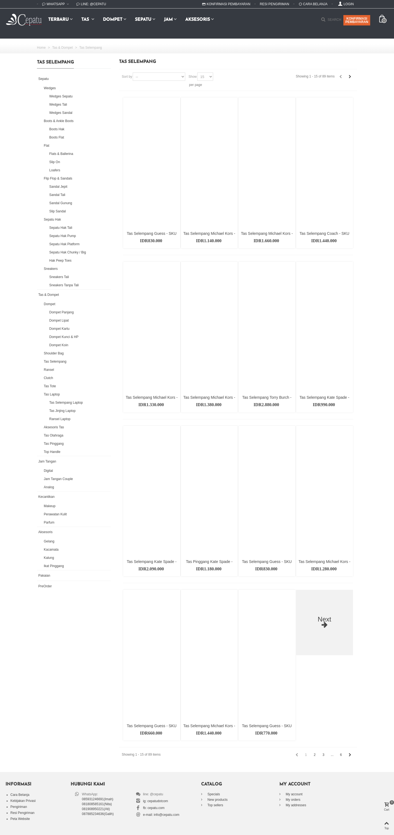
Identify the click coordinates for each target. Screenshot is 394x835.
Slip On (54, 162)
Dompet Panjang (61, 312)
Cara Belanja (313, 4)
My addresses (295, 805)
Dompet (112, 20)
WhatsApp (54, 4)
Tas (85, 20)
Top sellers (215, 805)
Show (193, 77)
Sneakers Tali (59, 277)
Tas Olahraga (53, 435)
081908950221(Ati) (96, 809)
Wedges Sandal (61, 113)
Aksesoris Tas (54, 427)
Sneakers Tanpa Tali (64, 285)
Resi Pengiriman (274, 4)
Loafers (54, 170)
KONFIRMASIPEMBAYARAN (356, 20)
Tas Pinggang (54, 444)
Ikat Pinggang (54, 566)
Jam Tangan (47, 461)
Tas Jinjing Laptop (62, 411)
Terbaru (58, 20)
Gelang (49, 541)
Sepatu (143, 20)
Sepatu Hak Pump (62, 236)
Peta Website (20, 819)
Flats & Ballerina (61, 154)
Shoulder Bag (54, 353)
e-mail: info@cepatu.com (161, 815)
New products (217, 800)
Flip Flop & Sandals (58, 178)
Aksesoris (197, 20)
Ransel (49, 370)
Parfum (49, 522)
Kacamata (51, 549)
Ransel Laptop (59, 419)
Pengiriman (18, 807)
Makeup (50, 506)
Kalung (49, 558)
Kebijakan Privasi (23, 801)
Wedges (50, 88)
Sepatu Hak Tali (60, 228)
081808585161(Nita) (97, 804)
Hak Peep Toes (60, 260)
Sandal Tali (57, 195)
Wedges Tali (58, 104)
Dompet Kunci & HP (64, 337)
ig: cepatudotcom (155, 801)
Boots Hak (56, 129)
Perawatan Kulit (55, 514)
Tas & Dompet (48, 295)
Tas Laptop (52, 394)
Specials (213, 794)
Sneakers (51, 269)
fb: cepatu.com (154, 808)
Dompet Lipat (59, 320)
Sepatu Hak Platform (64, 244)
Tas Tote (50, 386)
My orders (292, 800)
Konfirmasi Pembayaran (226, 4)
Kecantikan (46, 497)
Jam (168, 20)
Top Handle (52, 452)
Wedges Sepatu (61, 96)
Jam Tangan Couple (58, 479)
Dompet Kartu (59, 329)
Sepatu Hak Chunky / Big (67, 252)
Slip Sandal (57, 211)
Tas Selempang (55, 361)
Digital (48, 471)
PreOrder (45, 586)
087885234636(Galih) (98, 814)
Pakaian (44, 575)
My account (294, 794)
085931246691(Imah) (97, 799)
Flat (46, 146)
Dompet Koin (58, 345)
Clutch (48, 378)
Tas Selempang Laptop (66, 403)
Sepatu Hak (52, 219)
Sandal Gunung (60, 203)
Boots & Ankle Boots (59, 121)
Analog (49, 487)
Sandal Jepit (58, 187)
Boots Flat (56, 137)
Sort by (127, 77)
